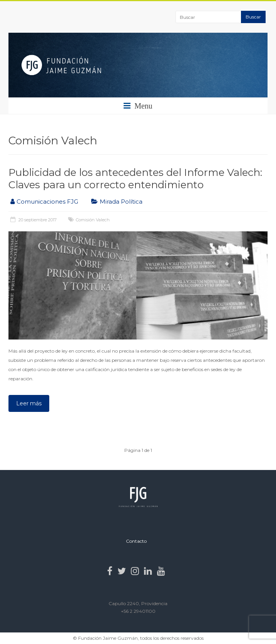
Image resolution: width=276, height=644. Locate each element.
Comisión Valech (93, 219)
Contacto (136, 541)
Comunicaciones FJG (47, 201)
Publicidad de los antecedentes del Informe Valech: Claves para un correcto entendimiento (135, 178)
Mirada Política (121, 201)
